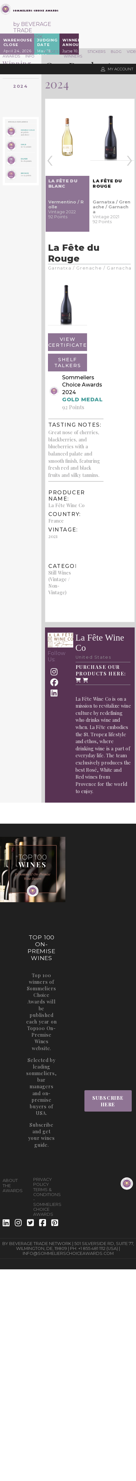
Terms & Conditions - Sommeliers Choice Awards (45, 1202)
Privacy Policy (42, 1182)
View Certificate (67, 342)
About (10, 1180)
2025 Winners (73, 54)
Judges (50, 51)
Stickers (96, 51)
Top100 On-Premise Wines (41, 1035)
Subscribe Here (108, 1101)
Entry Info (31, 54)
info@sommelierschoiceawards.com (68, 1253)
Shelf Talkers (67, 362)
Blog (116, 51)
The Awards (11, 54)
